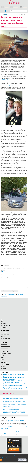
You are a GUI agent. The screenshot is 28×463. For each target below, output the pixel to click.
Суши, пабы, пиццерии (5, 325)
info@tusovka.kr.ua (16, 455)
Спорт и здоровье (5, 364)
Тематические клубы (5, 338)
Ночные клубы (4, 332)
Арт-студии (3, 368)
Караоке (2, 336)
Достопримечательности (6, 353)
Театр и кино (4, 344)
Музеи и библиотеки (5, 346)
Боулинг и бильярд (5, 334)
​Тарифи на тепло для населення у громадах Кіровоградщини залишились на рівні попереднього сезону (13, 398)
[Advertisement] (14, 308)
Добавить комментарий (10, 291)
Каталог (25, 7)
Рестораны (3, 323)
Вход (7, 11)
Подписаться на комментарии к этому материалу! (13, 271)
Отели (2, 357)
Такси (2, 359)
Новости (15, 7)
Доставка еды (4, 327)
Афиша (7, 7)
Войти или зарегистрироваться (9, 294)
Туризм (2, 355)
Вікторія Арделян (11, 85)
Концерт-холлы (4, 348)
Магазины (3, 366)
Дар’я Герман (4, 79)
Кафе (2, 321)
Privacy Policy (4, 457)
